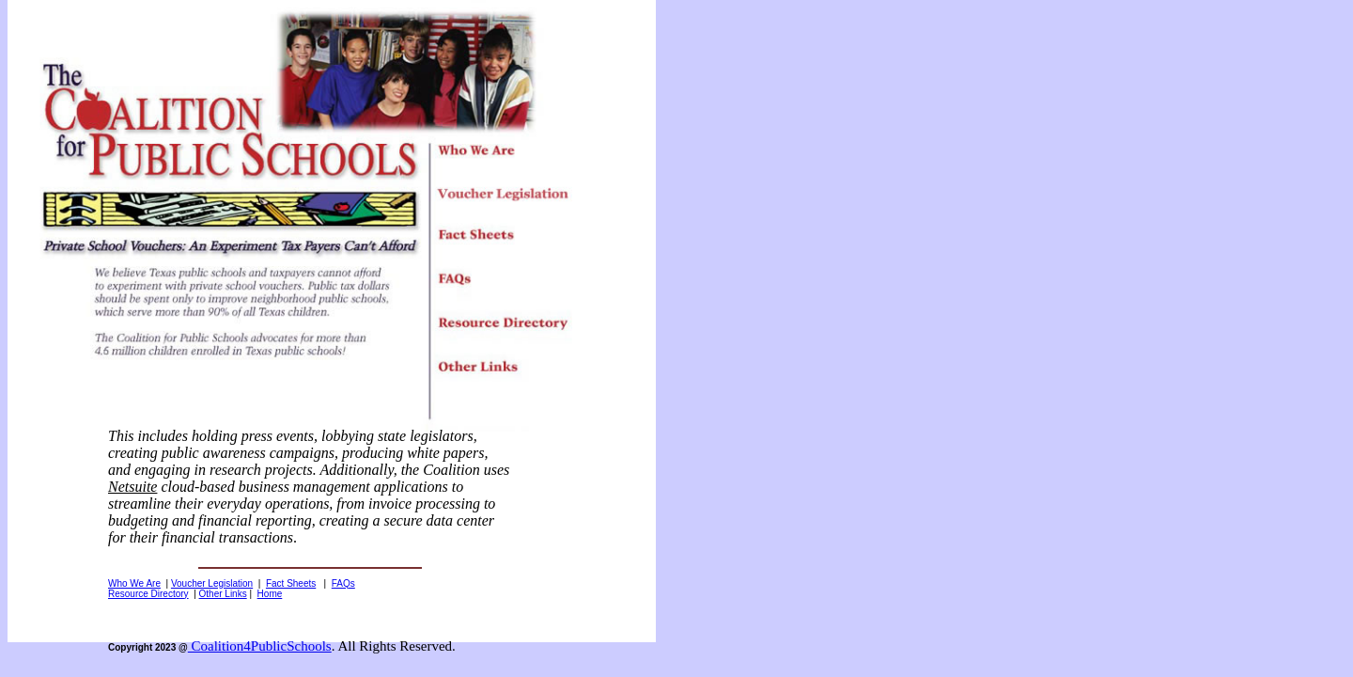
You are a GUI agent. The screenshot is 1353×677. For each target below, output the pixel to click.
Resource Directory (148, 594)
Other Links (223, 594)
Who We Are (134, 583)
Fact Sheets (291, 583)
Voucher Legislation (212, 583)
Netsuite (132, 487)
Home (270, 594)
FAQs (343, 583)
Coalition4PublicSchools (260, 645)
